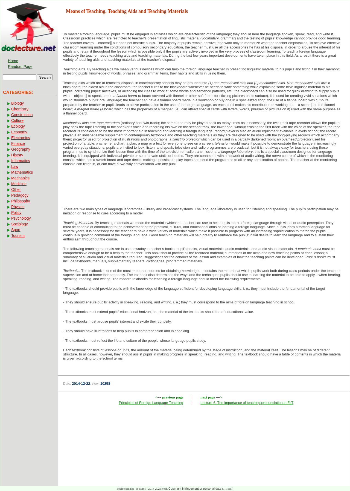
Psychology (21, 218)
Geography (20, 149)
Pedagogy (19, 195)
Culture (17, 120)
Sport (15, 230)
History (17, 155)
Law (14, 166)
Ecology (18, 126)
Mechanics (20, 178)
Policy (16, 212)
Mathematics (22, 172)
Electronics (20, 138)
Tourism (18, 235)
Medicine (19, 184)
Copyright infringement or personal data (194, 488)
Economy (19, 132)
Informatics (20, 161)
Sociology (19, 224)
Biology (17, 103)
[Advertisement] (203, 188)
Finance (18, 143)
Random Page (20, 66)
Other (16, 189)
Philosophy (20, 201)
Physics (17, 207)
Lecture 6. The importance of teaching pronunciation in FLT (246, 403)
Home (13, 61)
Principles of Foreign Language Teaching (151, 403)
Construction (22, 115)
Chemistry (19, 109)
